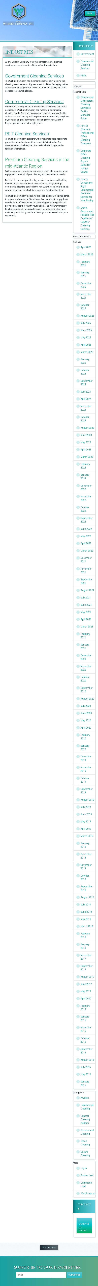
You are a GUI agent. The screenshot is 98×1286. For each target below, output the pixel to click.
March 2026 (87, 254)
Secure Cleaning (85, 1153)
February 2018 (85, 935)
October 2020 (85, 679)
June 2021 (86, 605)
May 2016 (86, 1074)
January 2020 (85, 747)
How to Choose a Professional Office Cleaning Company (87, 134)
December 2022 (86, 487)
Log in (84, 1168)
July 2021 (86, 597)
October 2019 (85, 780)
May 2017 (86, 991)
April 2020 (86, 727)
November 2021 (86, 570)
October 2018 (85, 877)
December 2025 (86, 285)
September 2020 (87, 690)
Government (87, 54)
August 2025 (87, 315)
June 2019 (86, 814)
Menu (90, 13)
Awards (85, 1097)
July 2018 (86, 904)
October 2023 (85, 419)
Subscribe (74, 1275)
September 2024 (87, 383)
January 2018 (85, 946)
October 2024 (85, 372)
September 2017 (87, 968)
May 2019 (86, 821)
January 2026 (85, 274)
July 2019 (86, 807)
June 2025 (86, 330)
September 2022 (87, 520)
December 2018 (86, 856)
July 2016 (86, 1067)
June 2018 (86, 911)
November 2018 (86, 867)
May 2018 (86, 919)
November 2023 (86, 408)
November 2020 (86, 668)
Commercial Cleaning (87, 1107)
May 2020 (86, 720)
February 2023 (85, 466)
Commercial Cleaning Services (34, 101)
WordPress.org (88, 1193)
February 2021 (85, 636)
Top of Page (49, 1247)
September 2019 (87, 791)
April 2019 (86, 828)
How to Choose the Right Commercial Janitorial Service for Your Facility (87, 190)
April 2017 (86, 998)
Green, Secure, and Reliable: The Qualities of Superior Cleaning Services (87, 218)
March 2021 (87, 626)
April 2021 (86, 619)
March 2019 (87, 836)
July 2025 (86, 323)
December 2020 (86, 657)
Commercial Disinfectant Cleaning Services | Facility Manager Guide (87, 108)
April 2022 (86, 543)
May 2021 (86, 612)
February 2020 (85, 737)
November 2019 (86, 769)
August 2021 (87, 590)
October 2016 (85, 1040)
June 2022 (86, 529)
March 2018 (87, 926)
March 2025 (87, 352)
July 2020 (86, 706)
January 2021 (85, 646)
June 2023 (86, 435)
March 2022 (87, 550)
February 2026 (85, 263)
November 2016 (86, 1029)
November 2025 (86, 296)
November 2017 (86, 957)
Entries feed (87, 1175)
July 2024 (86, 391)
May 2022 (86, 536)
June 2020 (86, 713)
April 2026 (86, 247)
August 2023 (87, 427)
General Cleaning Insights (85, 1119)
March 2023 (87, 457)
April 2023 (86, 449)
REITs (83, 75)
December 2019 (86, 758)
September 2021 (87, 581)
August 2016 (87, 1060)
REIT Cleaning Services (27, 133)
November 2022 (86, 498)
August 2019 (87, 799)
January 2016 (85, 1083)
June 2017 (86, 984)
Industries (84, 46)
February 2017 (85, 1007)
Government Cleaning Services (34, 75)
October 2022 (85, 509)
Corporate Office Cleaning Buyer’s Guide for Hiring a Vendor (86, 161)
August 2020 (87, 698)
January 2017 (85, 1018)
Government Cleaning (87, 1132)
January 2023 (85, 477)
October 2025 (85, 307)
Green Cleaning (85, 1143)
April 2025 (86, 344)
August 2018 (87, 897)
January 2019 (85, 845)
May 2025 (86, 337)
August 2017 (87, 976)
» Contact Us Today (84, 1225)
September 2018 (87, 888)
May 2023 (86, 442)
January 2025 (85, 361)
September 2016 (87, 1051)
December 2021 (86, 560)
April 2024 (86, 399)
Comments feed (86, 1184)
